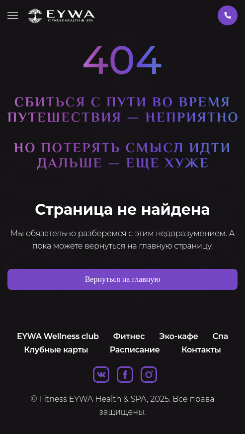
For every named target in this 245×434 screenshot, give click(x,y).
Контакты (201, 349)
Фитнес (129, 336)
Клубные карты (56, 349)
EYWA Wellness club (58, 336)
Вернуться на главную (123, 279)
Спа (220, 336)
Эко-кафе (178, 336)
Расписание (135, 349)
